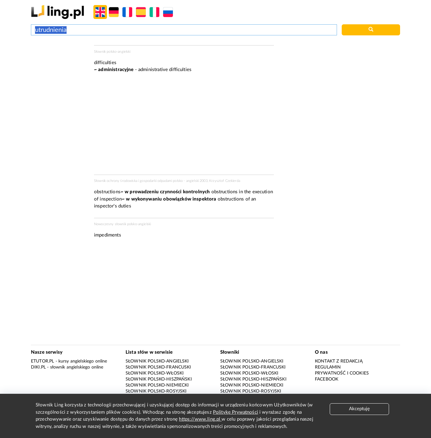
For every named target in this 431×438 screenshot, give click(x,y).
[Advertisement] (59, 69)
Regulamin (328, 367)
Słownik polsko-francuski (158, 367)
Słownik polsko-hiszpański (159, 379)
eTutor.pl (42, 361)
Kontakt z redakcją (339, 361)
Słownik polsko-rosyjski (156, 391)
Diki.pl (38, 367)
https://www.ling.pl (200, 419)
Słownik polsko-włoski (155, 373)
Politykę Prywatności (235, 412)
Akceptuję (359, 408)
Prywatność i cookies (342, 373)
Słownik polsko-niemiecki (157, 385)
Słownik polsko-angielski (157, 361)
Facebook (326, 379)
